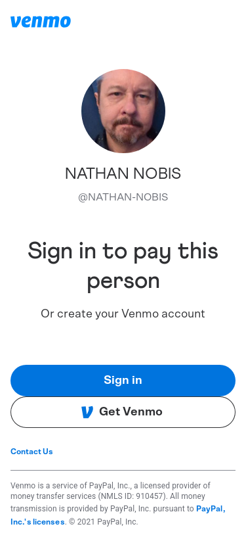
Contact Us (31, 452)
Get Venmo (122, 412)
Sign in (123, 381)
